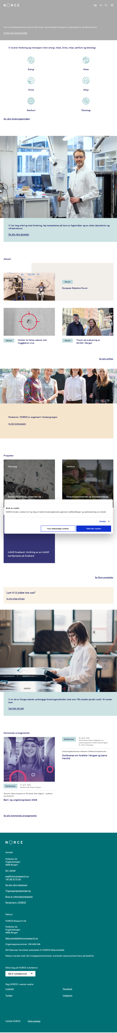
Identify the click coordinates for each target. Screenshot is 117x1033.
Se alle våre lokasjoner (16, 885)
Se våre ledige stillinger (16, 599)
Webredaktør (34, 1021)
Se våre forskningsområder (17, 119)
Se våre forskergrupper (17, 424)
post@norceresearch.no (17, 877)
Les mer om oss (16, 708)
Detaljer (102, 521)
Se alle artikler (106, 359)
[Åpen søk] (106, 5)
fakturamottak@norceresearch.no (21, 939)
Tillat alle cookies (93, 529)
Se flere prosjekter (104, 578)
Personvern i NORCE (15, 903)
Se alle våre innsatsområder (15, 33)
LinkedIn (9, 989)
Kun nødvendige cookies (58, 529)
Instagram (67, 996)
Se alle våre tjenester (18, 234)
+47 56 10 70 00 (13, 879)
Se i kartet (10, 871)
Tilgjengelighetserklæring (18, 891)
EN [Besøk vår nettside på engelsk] (100, 5)
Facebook (67, 989)
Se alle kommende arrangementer (20, 816)
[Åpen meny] (112, 5)
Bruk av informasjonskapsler (19, 897)
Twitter (8, 996)
